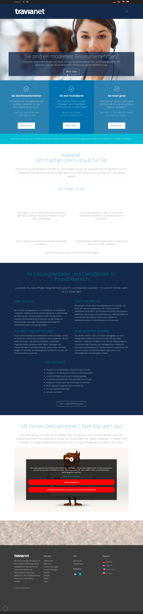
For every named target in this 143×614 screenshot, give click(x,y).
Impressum (77, 561)
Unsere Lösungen (50, 569)
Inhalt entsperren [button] (71, 482)
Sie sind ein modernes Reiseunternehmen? (71, 57)
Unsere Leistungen (51, 567)
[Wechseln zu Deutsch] (109, 561)
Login (46, 581)
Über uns (47, 564)
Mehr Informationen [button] (71, 476)
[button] (5, 608)
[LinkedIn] (27, 2)
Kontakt (47, 575)
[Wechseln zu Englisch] (119, 2)
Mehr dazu (71, 71)
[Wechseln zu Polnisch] (128, 2)
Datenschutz (78, 564)
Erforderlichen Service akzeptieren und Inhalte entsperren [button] (71, 490)
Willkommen (48, 561)
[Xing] (23, 2)
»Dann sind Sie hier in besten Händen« (111, 138)
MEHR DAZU (26, 125)
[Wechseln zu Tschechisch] (123, 2)
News (46, 578)
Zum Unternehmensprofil (71, 403)
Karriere (47, 572)
